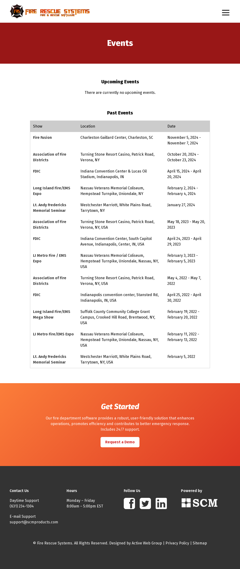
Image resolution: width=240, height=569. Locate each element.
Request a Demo (120, 442)
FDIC (36, 171)
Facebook (129, 503)
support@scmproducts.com (34, 522)
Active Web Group (147, 543)
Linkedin (161, 503)
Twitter (145, 503)
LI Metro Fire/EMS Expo (53, 334)
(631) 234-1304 (22, 506)
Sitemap (200, 543)
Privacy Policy (177, 543)
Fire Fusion (42, 137)
